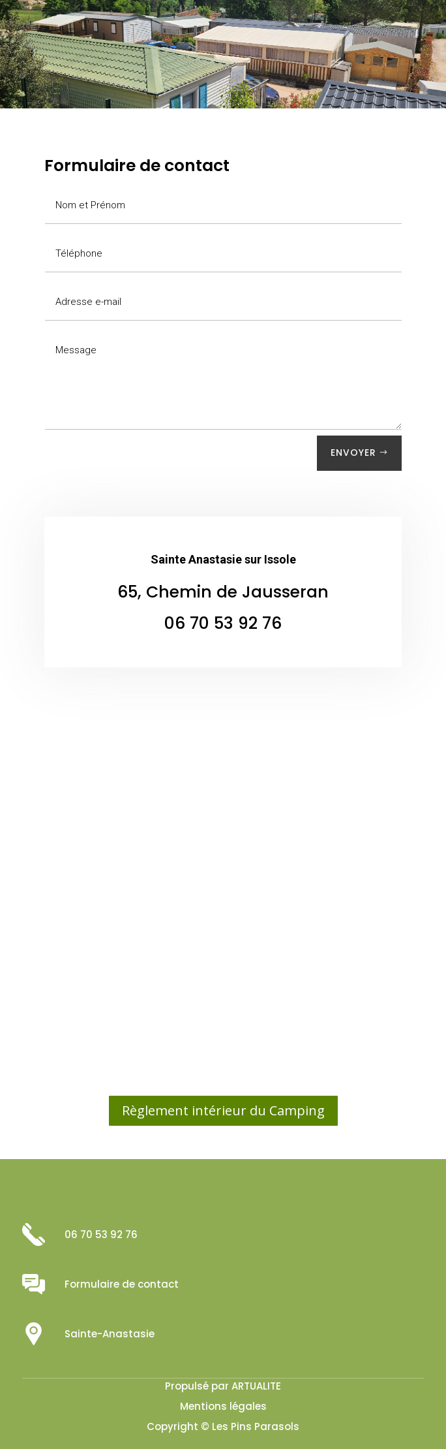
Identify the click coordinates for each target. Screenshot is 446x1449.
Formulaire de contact (122, 1284)
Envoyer (353, 452)
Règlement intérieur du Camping (223, 1110)
